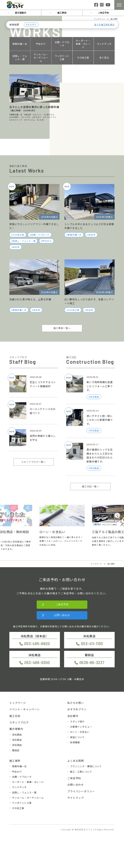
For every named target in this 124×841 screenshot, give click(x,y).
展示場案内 (20, 12)
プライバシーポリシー (81, 791)
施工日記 (15, 716)
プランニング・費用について (86, 766)
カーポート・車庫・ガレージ (83, 44)
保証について (77, 737)
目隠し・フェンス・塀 (19, 57)
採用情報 (75, 742)
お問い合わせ (62, 615)
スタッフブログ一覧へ (33, 462)
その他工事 (83, 57)
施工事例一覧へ (62, 328)
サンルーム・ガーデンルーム (41, 57)
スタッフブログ (19, 722)
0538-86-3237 (91, 662)
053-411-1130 (92, 643)
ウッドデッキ (104, 43)
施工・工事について (81, 771)
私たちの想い (75, 703)
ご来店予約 (103, 12)
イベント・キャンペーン (24, 709)
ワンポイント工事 (62, 57)
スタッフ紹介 (77, 721)
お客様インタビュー (81, 726)
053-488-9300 (37, 662)
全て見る (104, 57)
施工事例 (61, 12)
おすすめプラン (77, 709)
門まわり (41, 43)
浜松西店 (17, 734)
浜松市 (16, 247)
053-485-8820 (37, 643)
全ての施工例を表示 (104, 25)
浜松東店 (17, 739)
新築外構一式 (19, 43)
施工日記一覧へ (90, 486)
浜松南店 (17, 744)
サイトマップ (75, 798)
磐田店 (15, 750)
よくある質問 (75, 761)
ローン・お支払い (79, 731)
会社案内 (72, 716)
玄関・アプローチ (62, 44)
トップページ (17, 703)
